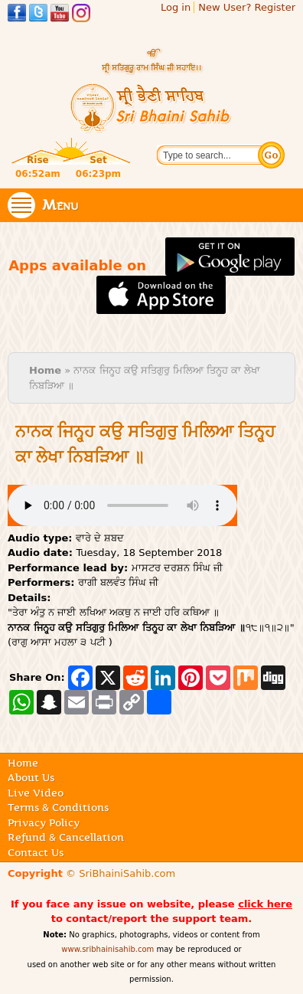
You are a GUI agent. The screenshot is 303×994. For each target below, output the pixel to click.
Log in (176, 7)
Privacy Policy (44, 822)
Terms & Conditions (58, 807)
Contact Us (36, 852)
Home (45, 370)
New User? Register (246, 7)
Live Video (36, 792)
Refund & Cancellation (66, 837)
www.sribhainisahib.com (107, 949)
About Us (31, 777)
